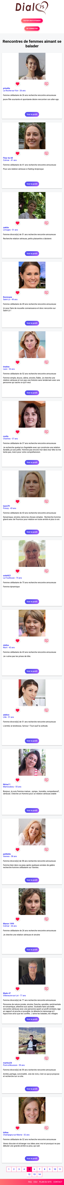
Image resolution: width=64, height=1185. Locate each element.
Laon (5, 369)
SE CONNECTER (32, 28)
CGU (35, 1182)
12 (29, 1174)
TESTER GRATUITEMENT (32, 21)
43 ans (13, 508)
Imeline (6, 367)
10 (55, 1169)
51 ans (15, 230)
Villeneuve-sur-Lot (11, 995)
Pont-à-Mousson (10, 1065)
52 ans (12, 369)
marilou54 (7, 1063)
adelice (6, 715)
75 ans (19, 578)
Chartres (6, 439)
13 (34, 1174)
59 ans (22, 1065)
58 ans (14, 856)
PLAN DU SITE (45, 1182)
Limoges (6, 230)
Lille (5, 717)
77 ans (23, 995)
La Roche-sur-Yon (10, 90)
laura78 (6, 506)
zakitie (6, 227)
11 (60, 1169)
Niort (5, 647)
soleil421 (7, 575)
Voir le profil (32, 114)
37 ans (15, 439)
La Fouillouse (9, 578)
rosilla (5, 436)
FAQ (30, 1182)
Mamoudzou (8, 787)
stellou (6, 645)
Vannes (6, 856)
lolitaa (5, 1132)
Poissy (6, 508)
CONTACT (57, 1182)
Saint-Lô (6, 299)
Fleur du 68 (8, 158)
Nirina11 (6, 784)
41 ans (14, 160)
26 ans (23, 90)
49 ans (15, 299)
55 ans (18, 787)
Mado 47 (7, 993)
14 (39, 1174)
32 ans (27, 1135)
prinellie (6, 88)
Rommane (7, 297)
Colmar (6, 160)
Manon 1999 (8, 923)
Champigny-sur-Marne (12, 1135)
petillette (7, 854)
